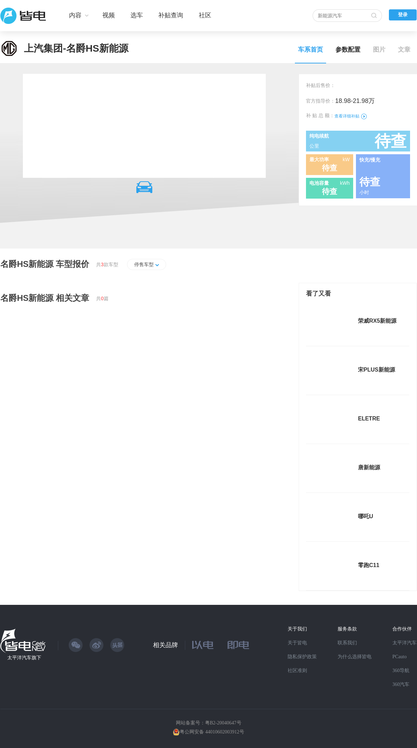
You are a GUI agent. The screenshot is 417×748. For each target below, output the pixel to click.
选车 (136, 15)
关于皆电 (297, 642)
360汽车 (400, 684)
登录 (403, 14)
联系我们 (347, 642)
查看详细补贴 (350, 116)
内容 (75, 15)
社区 (205, 15)
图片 (379, 49)
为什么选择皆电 (355, 656)
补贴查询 (170, 15)
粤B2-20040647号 (223, 722)
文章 (404, 49)
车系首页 (310, 49)
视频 (108, 15)
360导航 (400, 670)
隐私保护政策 (302, 656)
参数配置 (347, 49)
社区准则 (297, 670)
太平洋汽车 (404, 642)
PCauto (399, 656)
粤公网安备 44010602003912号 (212, 731)
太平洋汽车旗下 (24, 657)
